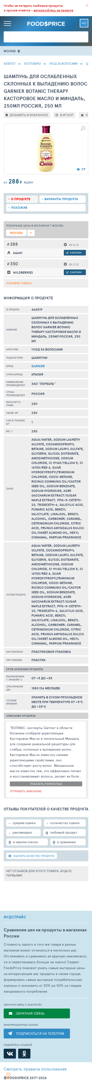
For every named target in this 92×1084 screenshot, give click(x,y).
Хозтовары (32, 63)
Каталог (10, 63)
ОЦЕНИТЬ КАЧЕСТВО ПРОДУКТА (31, 856)
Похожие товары (19, 283)
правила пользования (35, 1069)
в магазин (73, 252)
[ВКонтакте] (10, 1054)
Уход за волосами (63, 63)
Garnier (38, 366)
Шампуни (39, 357)
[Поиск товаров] (46, 36)
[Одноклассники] (24, 1054)
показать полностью (46, 784)
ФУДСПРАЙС (15, 917)
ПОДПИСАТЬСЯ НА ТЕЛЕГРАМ (40, 1033)
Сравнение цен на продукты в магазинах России (45, 933)
